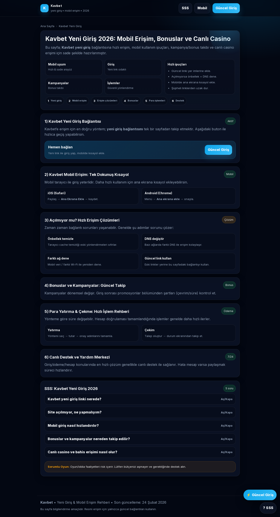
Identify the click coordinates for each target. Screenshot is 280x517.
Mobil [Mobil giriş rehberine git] (202, 8)
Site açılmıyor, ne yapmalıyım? (140, 412)
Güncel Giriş (218, 149)
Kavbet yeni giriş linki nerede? (140, 399)
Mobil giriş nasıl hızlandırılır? (140, 425)
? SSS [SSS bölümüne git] (268, 508)
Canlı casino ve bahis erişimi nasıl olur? (140, 452)
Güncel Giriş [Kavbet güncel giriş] (226, 8)
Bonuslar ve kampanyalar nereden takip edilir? (140, 439)
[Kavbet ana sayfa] (64, 8)
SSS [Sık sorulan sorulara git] (185, 8)
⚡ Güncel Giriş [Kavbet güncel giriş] (260, 495)
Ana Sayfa (47, 26)
